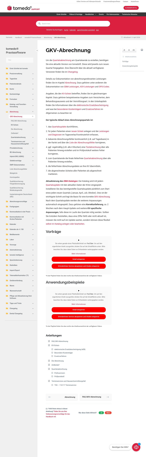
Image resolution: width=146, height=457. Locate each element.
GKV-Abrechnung (16, 116)
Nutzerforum (135, 1)
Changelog (11, 308)
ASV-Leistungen (87, 86)
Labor (10, 239)
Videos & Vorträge (75, 14)
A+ (134, 50)
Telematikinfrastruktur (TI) (17, 275)
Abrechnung (12, 112)
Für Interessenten (113, 14)
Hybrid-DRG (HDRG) (17, 156)
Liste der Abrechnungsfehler (82, 142)
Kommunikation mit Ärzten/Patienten (15, 218)
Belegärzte (13, 173)
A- (124, 50)
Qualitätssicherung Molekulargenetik (16, 189)
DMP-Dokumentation (17, 165)
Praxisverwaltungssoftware (111, 1)
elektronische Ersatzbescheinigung (92, 105)
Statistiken (11, 265)
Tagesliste (11, 79)
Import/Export (13, 270)
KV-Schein (14, 125)
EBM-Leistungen (71, 86)
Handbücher (91, 14)
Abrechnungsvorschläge (16, 201)
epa (97, 30)
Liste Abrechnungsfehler (18, 169)
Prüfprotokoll (59, 376)
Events (101, 14)
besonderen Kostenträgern (69, 109)
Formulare (11, 99)
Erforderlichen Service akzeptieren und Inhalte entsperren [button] (78, 266)
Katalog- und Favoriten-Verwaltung (16, 105)
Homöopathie (15, 177)
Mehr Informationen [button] (79, 254)
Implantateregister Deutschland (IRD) (21, 195)
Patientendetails (13, 84)
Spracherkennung (14, 260)
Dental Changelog (14, 313)
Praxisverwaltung (14, 73)
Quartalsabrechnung (18, 137)
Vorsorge (11, 245)
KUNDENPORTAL (131, 8)
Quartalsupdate (59, 126)
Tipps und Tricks (14, 303)
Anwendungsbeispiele (130, 66)
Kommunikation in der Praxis (18, 212)
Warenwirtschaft (13, 291)
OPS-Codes (104, 86)
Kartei (10, 89)
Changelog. (73, 72)
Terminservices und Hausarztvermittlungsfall (20, 143)
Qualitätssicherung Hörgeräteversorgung (17, 182)
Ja (101, 413)
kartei (66, 30)
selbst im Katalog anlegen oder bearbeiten (65, 224)
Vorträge (125, 61)
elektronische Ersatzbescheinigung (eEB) (69, 349)
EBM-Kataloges (71, 181)
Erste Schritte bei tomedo (17, 68)
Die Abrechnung (16, 129)
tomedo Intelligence (15, 255)
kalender (73, 30)
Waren (10, 286)
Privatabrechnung (16, 148)
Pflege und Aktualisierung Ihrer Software (19, 297)
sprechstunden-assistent (86, 30)
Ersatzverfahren (93, 109)
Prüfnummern (59, 373)
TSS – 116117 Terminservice (65, 385)
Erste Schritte (61, 14)
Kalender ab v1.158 (14, 229)
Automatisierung (14, 250)
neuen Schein (77, 131)
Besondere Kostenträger (63, 353)
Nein (108, 413)
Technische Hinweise (129, 14)
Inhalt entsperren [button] (79, 259)
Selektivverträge (15, 161)
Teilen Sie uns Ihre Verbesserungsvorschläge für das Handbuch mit (58, 414)
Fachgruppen (12, 206)
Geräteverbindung (14, 280)
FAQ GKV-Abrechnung (18, 121)
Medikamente (13, 234)
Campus (125, 1)
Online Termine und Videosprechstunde (89, 1)
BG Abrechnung (15, 152)
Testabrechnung (93, 147)
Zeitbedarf (14, 133)
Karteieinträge (13, 94)
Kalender (11, 224)
